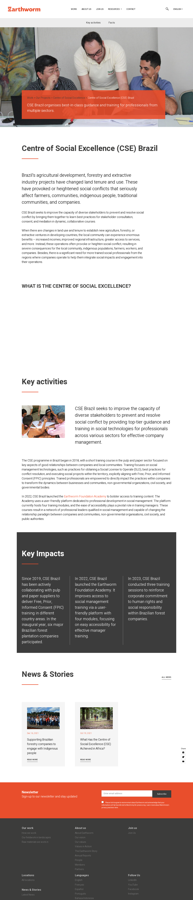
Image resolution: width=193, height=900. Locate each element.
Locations (28, 875)
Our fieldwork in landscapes (36, 837)
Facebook (133, 889)
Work (75, 9)
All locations (28, 880)
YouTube (133, 885)
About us (80, 828)
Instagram (133, 894)
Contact (130, 9)
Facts (112, 22)
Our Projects (43, 98)
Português (80, 894)
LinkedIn (132, 880)
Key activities (93, 22)
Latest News (28, 895)
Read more (32, 759)
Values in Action (83, 846)
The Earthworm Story (86, 851)
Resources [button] (114, 9)
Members (80, 865)
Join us (132, 828)
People (78, 860)
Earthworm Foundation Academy (85, 496)
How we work (29, 833)
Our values (80, 842)
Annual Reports (83, 855)
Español (79, 889)
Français (79, 885)
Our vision (80, 837)
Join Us (99, 9)
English (177, 9)
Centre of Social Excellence (69, 98)
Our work (27, 828)
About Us (86, 9)
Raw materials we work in (35, 842)
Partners (79, 869)
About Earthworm (84, 833)
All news (166, 677)
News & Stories (31, 890)
